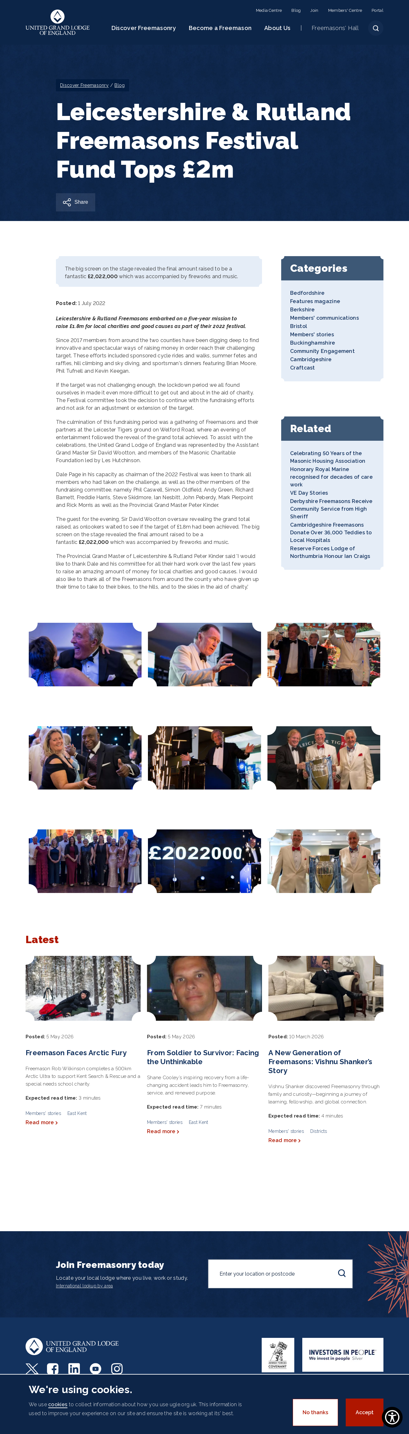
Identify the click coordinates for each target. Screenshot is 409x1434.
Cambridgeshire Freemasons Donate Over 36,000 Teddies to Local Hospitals (331, 532)
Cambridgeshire (310, 359)
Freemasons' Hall (335, 28)
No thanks (315, 1412)
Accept (365, 1412)
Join (314, 10)
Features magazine (315, 301)
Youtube (96, 1369)
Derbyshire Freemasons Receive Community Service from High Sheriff (331, 509)
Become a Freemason (220, 28)
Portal (377, 10)
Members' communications (324, 318)
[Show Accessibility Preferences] (392, 1417)
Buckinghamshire (312, 343)
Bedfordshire (307, 293)
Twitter (32, 1369)
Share (81, 202)
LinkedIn (74, 1369)
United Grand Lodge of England (58, 22)
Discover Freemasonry (144, 28)
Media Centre (269, 10)
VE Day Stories (309, 493)
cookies (57, 1404)
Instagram (117, 1369)
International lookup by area (84, 1285)
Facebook (53, 1369)
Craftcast (302, 368)
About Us (277, 28)
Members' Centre (345, 10)
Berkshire (302, 310)
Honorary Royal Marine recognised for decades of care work (331, 477)
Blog (296, 10)
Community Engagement (322, 351)
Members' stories (312, 335)
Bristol (298, 326)
